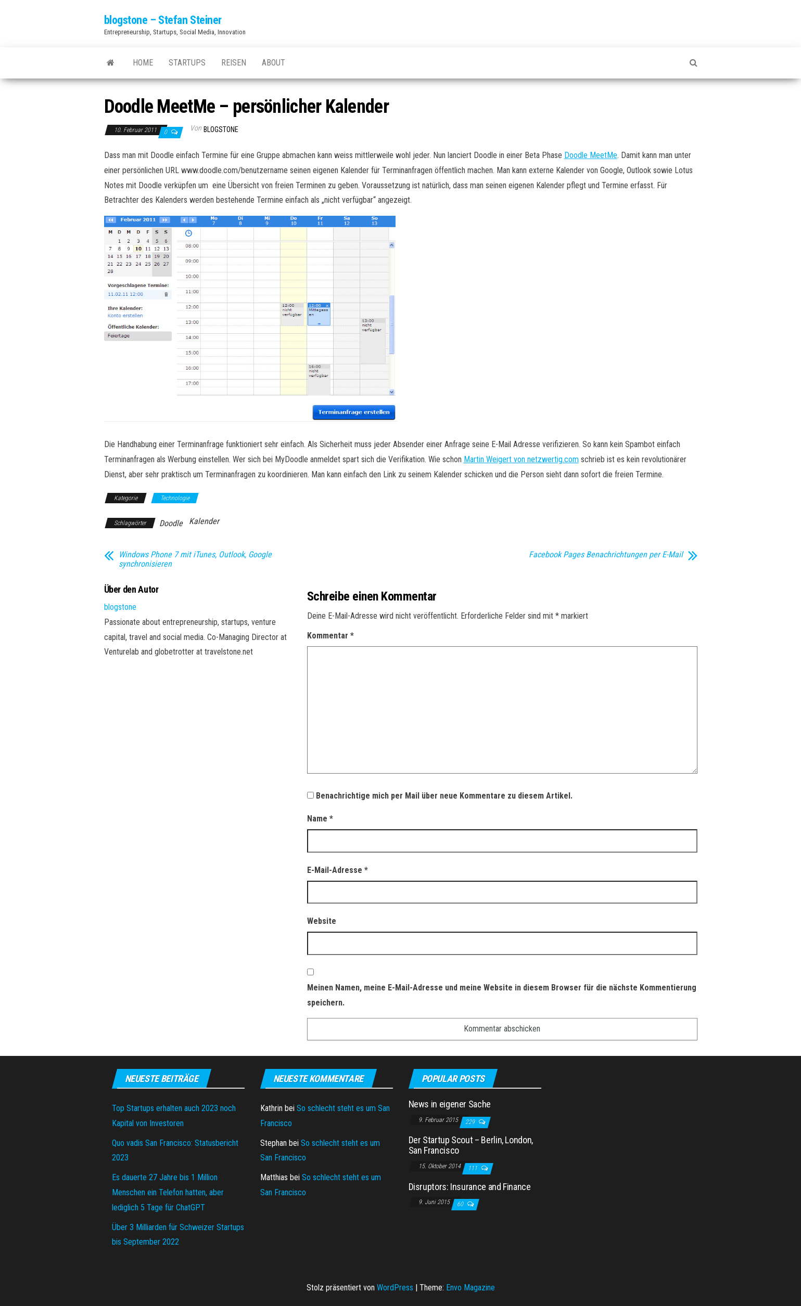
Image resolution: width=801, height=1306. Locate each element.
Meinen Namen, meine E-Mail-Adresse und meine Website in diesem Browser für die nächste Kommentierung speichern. (501, 995)
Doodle (171, 523)
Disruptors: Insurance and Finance (470, 1186)
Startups (187, 63)
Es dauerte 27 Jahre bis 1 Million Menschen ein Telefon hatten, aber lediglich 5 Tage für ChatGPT (168, 1192)
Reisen (233, 63)
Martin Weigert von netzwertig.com (521, 459)
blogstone (221, 129)
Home (143, 63)
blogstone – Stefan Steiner (163, 20)
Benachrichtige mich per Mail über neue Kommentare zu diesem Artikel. (444, 796)
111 (473, 1168)
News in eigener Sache (450, 1104)
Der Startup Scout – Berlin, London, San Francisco (471, 1145)
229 (470, 1122)
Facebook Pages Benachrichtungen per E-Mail (606, 554)
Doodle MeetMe (590, 155)
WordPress (395, 1287)
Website (321, 921)
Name (320, 819)
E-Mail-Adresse (337, 870)
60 (461, 1204)
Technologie (174, 498)
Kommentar (330, 636)
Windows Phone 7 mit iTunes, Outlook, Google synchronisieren (195, 559)
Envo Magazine (470, 1287)
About (273, 63)
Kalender (204, 521)
